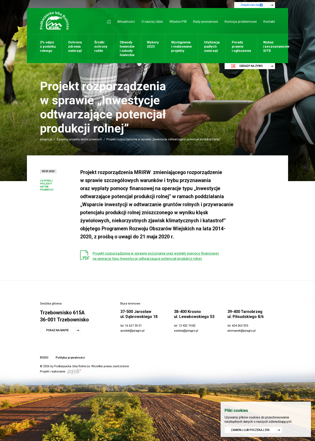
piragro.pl (46, 139)
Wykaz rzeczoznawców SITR (276, 46)
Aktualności (126, 21)
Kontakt (269, 21)
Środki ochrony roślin (100, 46)
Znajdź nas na (251, 5)
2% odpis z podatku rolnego (48, 46)
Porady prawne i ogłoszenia (241, 46)
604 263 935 (240, 325)
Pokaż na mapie (57, 330)
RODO (44, 357)
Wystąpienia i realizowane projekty (181, 46)
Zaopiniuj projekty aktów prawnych (79, 139)
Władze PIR (178, 21)
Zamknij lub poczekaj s (250, 430)
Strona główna (110, 21)
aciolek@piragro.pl (132, 330)
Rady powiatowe (205, 21)
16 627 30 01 (133, 325)
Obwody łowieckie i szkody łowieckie (127, 48)
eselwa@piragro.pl (186, 330)
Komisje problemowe (241, 21)
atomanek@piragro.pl (241, 330)
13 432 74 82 (187, 325)
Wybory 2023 (153, 44)
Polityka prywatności (70, 357)
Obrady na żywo (247, 66)
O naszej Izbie (152, 21)
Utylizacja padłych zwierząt (212, 46)
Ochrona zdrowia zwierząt (75, 46)
